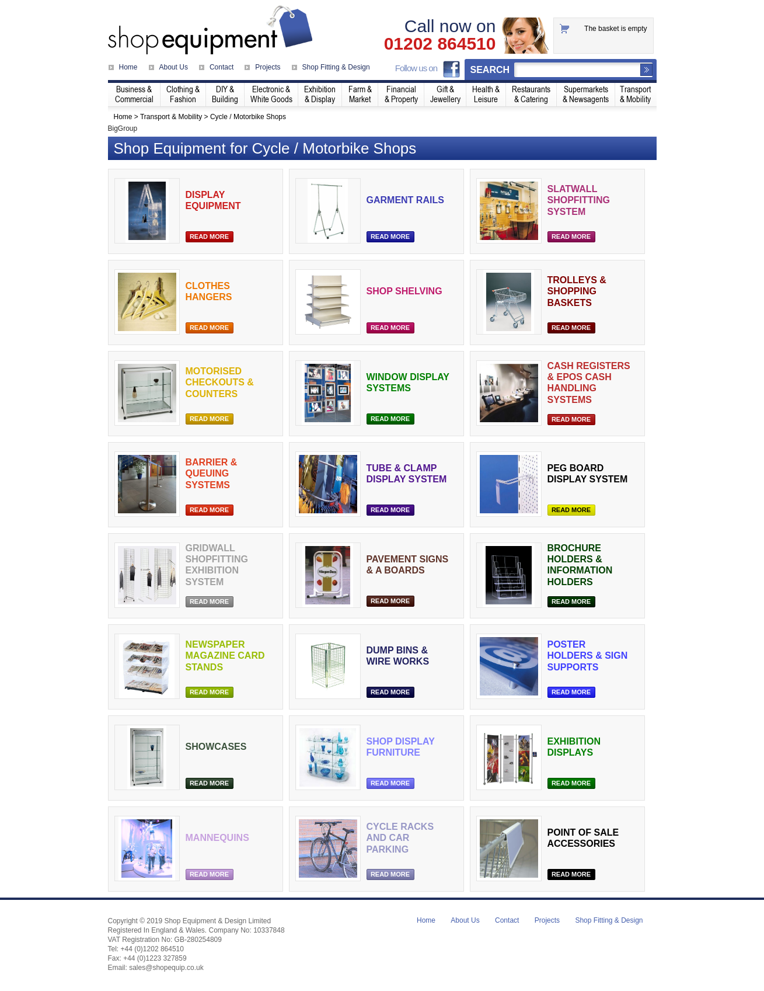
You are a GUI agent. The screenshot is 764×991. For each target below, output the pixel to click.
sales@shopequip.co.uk (166, 968)
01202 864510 (440, 44)
